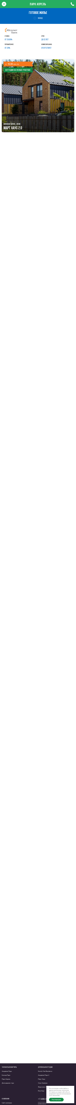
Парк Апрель (38, 4)
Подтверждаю (56, 1100)
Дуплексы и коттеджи (45, 1067)
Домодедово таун (8, 1083)
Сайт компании (7, 1103)
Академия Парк (7, 1071)
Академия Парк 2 (43, 1075)
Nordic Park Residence (45, 1071)
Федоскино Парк (43, 1087)
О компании (5, 1099)
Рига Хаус (41, 1091)
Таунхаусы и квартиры (9, 1067)
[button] (5, 95)
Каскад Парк (6, 1075)
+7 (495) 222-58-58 (46, 1099)
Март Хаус (41, 1079)
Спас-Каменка (42, 1083)
